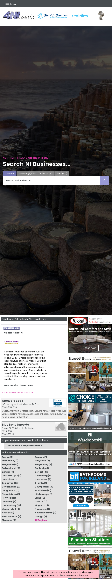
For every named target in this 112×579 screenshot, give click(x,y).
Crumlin (39, 483)
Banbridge (41, 468)
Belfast (39, 471)
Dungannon (8, 490)
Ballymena (8, 464)
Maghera (40, 505)
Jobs (62, 173)
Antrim (5, 457)
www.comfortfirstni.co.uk (18, 385)
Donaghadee (9, 486)
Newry (5, 512)
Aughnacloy (8, 460)
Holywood (7, 497)
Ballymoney (41, 464)
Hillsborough (42, 494)
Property (27, 173)
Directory (9, 173)
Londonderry (9, 505)
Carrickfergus (10, 475)
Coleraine (7, 479)
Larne (38, 497)
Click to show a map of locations (24, 445)
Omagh (39, 516)
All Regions (41, 520)
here (62, 575)
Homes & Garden (16, 392)
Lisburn (39, 501)
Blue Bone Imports (15, 425)
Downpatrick (42, 486)
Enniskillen (41, 490)
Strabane (7, 520)
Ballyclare (40, 460)
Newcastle (41, 509)
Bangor (6, 471)
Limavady (7, 501)
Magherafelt (9, 509)
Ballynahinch (9, 468)
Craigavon (8, 483)
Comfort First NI (13, 332)
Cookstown (41, 479)
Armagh (39, 457)
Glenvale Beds (12, 401)
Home (4, 392)
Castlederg (41, 475)
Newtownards (9, 516)
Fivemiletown (9, 494)
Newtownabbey (43, 512)
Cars (46, 173)
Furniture (29, 392)
